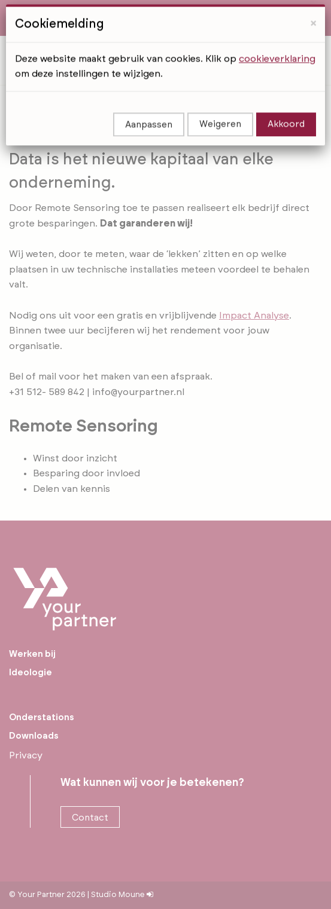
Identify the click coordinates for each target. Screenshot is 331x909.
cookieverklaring (277, 44)
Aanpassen (148, 110)
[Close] (313, 9)
